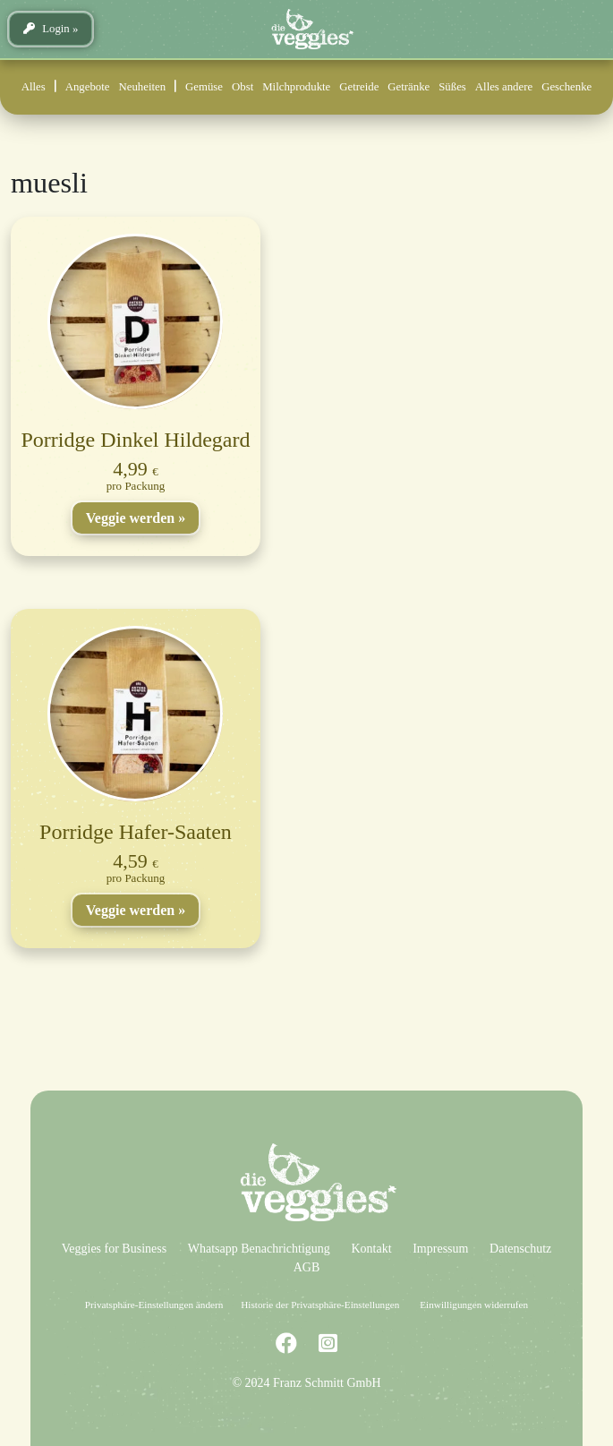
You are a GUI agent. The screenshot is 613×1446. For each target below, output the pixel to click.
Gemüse (204, 87)
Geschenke (566, 87)
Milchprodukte (296, 87)
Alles (33, 87)
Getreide (359, 87)
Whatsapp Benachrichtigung (259, 1248)
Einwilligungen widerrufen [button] (474, 1304)
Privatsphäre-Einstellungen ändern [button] (154, 1304)
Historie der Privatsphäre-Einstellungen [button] (320, 1304)
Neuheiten (142, 87)
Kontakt (371, 1248)
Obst (242, 87)
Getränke (408, 87)
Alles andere (503, 87)
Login (46, 28)
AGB (307, 1267)
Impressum (440, 1248)
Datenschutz (520, 1248)
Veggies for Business (114, 1248)
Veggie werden (130, 518)
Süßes (452, 87)
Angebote (87, 87)
